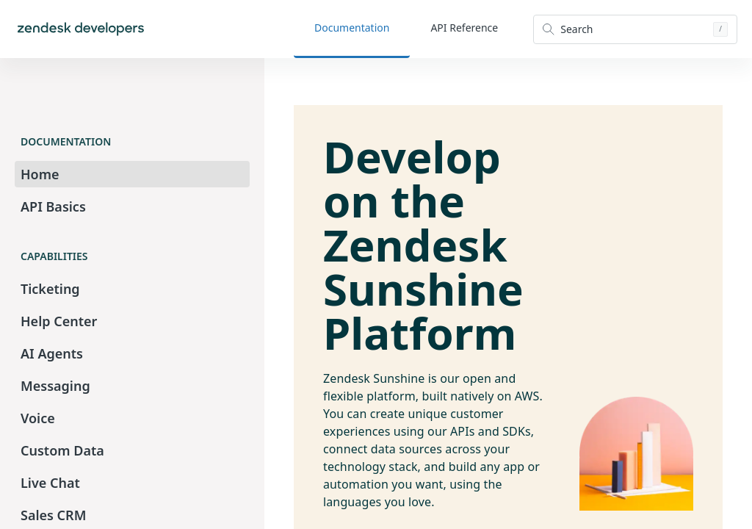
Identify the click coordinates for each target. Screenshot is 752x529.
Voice (38, 418)
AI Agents (52, 353)
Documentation (351, 28)
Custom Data (62, 450)
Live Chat (50, 483)
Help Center (59, 321)
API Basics (53, 206)
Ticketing (50, 289)
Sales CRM (53, 515)
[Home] (81, 29)
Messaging (55, 386)
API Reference (464, 28)
